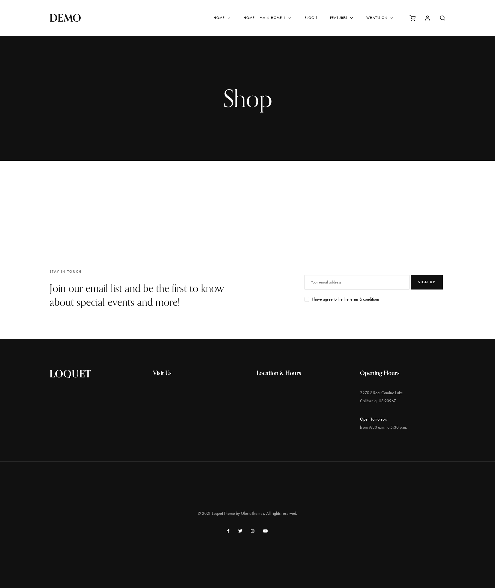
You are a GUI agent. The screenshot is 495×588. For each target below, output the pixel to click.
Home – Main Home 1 (268, 18)
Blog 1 (311, 18)
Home (223, 18)
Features (342, 18)
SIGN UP (426, 282)
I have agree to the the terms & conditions (346, 299)
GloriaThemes (252, 513)
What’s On (380, 18)
